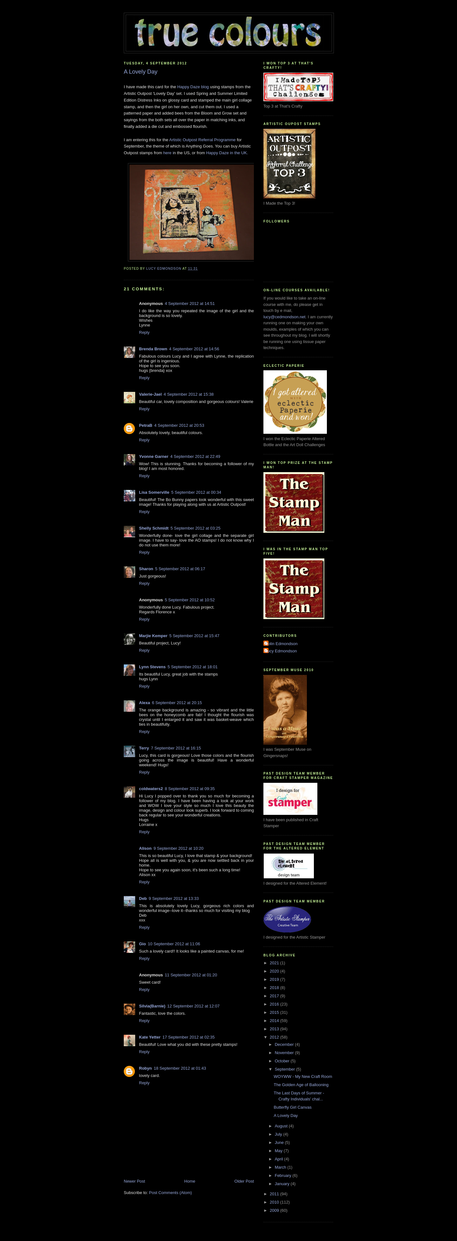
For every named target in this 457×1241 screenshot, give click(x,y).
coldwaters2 (151, 788)
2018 (275, 987)
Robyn (145, 1068)
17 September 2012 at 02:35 (188, 1037)
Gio (142, 943)
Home (189, 1181)
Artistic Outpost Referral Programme (203, 139)
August (282, 1126)
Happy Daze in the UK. (227, 152)
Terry (144, 748)
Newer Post (134, 1181)
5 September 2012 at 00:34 (196, 492)
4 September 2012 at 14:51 (190, 303)
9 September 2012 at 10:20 (179, 848)
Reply (144, 332)
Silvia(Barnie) (152, 1006)
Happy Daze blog (193, 86)
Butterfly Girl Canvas (292, 1107)
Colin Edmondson (281, 643)
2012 (275, 1037)
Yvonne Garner (153, 456)
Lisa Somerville (154, 492)
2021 (275, 962)
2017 (275, 995)
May (279, 1150)
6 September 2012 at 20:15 (177, 702)
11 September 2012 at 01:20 (191, 975)
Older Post (244, 1181)
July (279, 1134)
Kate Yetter (150, 1037)
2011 (275, 1193)
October (283, 1061)
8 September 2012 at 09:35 (190, 788)
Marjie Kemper (153, 635)
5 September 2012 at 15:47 (194, 635)
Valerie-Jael (150, 394)
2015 (275, 1012)
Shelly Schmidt (154, 528)
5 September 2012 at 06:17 (180, 568)
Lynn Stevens (152, 666)
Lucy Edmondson (281, 651)
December (285, 1044)
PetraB (145, 425)
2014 (275, 1020)
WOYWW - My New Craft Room (303, 1076)
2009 (275, 1210)
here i (168, 152)
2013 (275, 1028)
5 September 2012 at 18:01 (193, 666)
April (279, 1159)
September (285, 1069)
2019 (275, 979)
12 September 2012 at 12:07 (193, 1006)
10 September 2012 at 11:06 (174, 943)
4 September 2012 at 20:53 (179, 425)
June (280, 1142)
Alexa (144, 702)
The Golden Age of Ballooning (301, 1084)
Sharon (146, 568)
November (285, 1052)
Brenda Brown (153, 349)
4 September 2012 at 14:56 (194, 349)
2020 (275, 971)
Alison (145, 848)
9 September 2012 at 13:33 (174, 898)
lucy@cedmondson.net (284, 316)
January (283, 1183)
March (281, 1167)
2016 (275, 1004)
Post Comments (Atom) (170, 1192)
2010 (275, 1202)
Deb (143, 898)
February (284, 1175)
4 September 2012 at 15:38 (189, 394)
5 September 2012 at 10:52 (190, 599)
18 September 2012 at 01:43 (180, 1068)
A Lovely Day (286, 1115)
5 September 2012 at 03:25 (195, 528)
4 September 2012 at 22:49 (195, 456)
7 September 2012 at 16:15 (176, 748)
